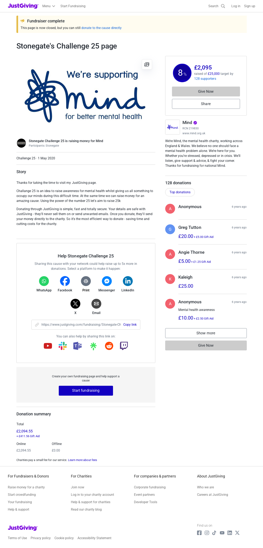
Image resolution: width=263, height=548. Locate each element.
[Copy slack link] (63, 346)
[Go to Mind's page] (172, 127)
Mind (189, 122)
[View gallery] (147, 64)
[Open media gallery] (85, 95)
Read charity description (183, 173)
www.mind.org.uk (193, 133)
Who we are (205, 487)
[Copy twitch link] (124, 346)
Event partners (144, 495)
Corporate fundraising (150, 487)
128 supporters (205, 79)
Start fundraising (86, 390)
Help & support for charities (90, 502)
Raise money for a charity (26, 487)
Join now (77, 487)
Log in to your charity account (92, 495)
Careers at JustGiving (212, 495)
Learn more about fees (82, 460)
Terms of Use (17, 538)
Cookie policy (64, 538)
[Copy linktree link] (93, 347)
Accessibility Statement (94, 538)
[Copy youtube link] (48, 346)
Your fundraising (20, 502)
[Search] (216, 6)
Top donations (180, 196)
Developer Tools (145, 502)
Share (206, 104)
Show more (210, 338)
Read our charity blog (86, 509)
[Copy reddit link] (109, 346)
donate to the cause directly (101, 28)
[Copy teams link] (77, 346)
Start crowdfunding (22, 495)
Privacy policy (41, 538)
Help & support (18, 509)
